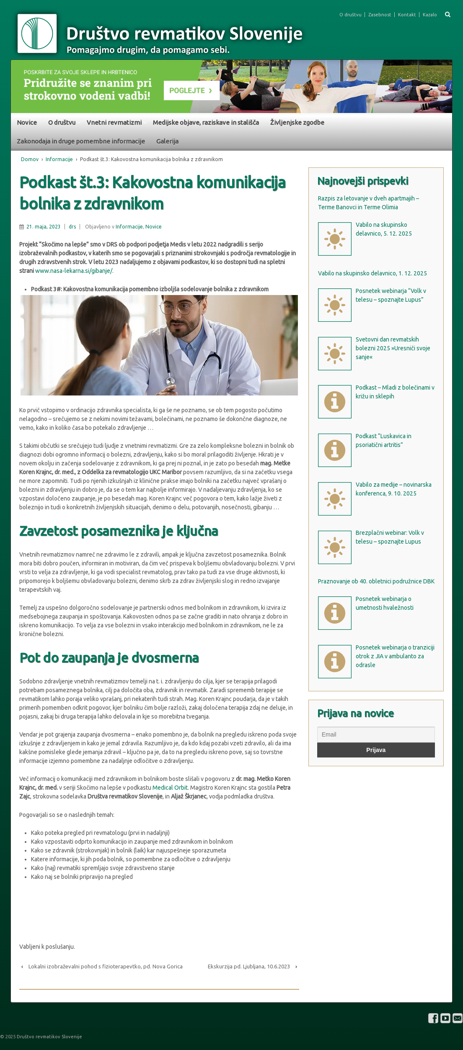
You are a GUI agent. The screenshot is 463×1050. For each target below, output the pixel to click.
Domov (30, 159)
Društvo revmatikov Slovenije (49, 1036)
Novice (27, 122)
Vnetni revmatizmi (114, 122)
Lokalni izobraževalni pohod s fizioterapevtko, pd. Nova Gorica (105, 966)
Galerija (167, 141)
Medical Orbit (170, 787)
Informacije (59, 159)
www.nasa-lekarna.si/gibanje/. (74, 270)
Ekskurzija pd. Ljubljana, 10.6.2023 (249, 966)
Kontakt (407, 14)
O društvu (350, 14)
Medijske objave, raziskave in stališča (206, 122)
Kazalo (430, 14)
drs (72, 226)
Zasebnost (379, 14)
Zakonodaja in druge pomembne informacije (81, 141)
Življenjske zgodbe (297, 122)
